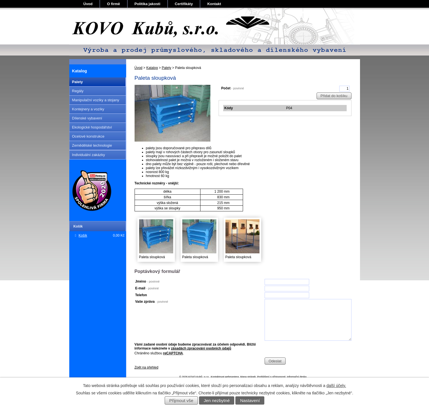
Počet (232, 88)
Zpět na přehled (146, 367)
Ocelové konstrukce (88, 136)
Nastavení (250, 400)
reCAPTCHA (173, 353)
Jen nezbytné (217, 400)
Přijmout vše (181, 400)
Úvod (88, 4)
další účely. (336, 385)
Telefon (141, 295)
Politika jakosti (147, 4)
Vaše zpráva (151, 302)
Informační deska (296, 376)
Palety (166, 68)
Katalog (152, 68)
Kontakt (214, 4)
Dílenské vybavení (87, 118)
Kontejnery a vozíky (88, 109)
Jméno (147, 281)
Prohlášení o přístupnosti (271, 376)
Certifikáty (184, 4)
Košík (83, 235)
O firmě (113, 4)
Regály (77, 91)
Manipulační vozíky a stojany (95, 100)
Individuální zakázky (88, 155)
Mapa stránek (248, 376)
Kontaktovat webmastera (225, 376)
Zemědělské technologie (92, 145)
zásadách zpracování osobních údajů (201, 348)
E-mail (147, 288)
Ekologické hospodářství (92, 127)
